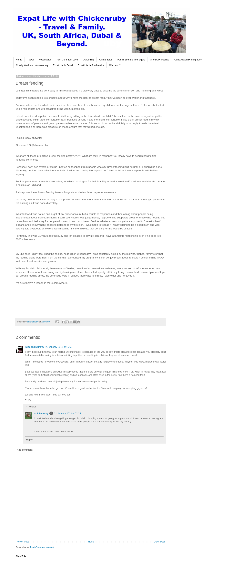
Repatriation (45, 59)
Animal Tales (105, 59)
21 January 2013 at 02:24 (67, 413)
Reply (28, 399)
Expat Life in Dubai (63, 65)
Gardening (88, 59)
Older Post (159, 541)
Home (19, 59)
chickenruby (41, 413)
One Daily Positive (159, 59)
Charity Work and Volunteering (32, 65)
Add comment (25, 449)
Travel (30, 59)
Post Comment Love (67, 59)
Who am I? (115, 65)
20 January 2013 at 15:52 (58, 347)
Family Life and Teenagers (131, 59)
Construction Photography (188, 59)
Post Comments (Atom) (42, 547)
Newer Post (23, 541)
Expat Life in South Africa (91, 65)
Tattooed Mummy (34, 347)
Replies (32, 406)
